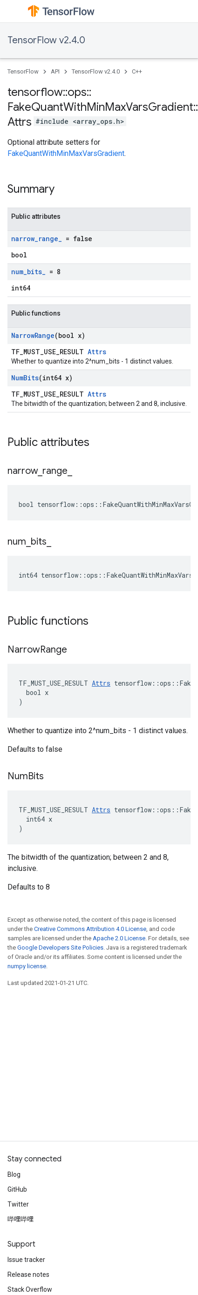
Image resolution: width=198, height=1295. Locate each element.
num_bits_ (28, 271)
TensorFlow (23, 71)
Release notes (28, 1274)
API (55, 71)
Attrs (97, 351)
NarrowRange (33, 335)
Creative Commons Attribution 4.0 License (90, 928)
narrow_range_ (36, 238)
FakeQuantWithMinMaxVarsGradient (65, 153)
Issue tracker (26, 1259)
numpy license (26, 966)
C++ (137, 71)
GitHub (17, 1189)
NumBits (25, 377)
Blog (13, 1174)
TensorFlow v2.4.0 (46, 40)
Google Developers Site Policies (60, 947)
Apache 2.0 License (119, 938)
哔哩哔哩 (20, 1219)
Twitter (18, 1204)
